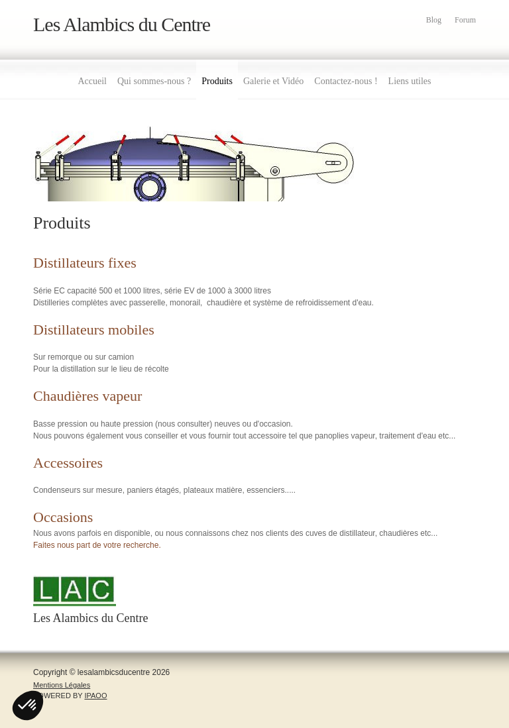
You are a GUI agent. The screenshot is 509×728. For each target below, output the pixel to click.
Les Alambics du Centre (121, 24)
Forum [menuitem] (465, 20)
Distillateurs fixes (85, 262)
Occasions (63, 517)
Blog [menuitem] (433, 20)
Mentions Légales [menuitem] (61, 685)
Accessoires (68, 462)
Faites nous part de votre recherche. (97, 545)
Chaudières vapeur (87, 396)
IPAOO (95, 696)
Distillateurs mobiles (93, 329)
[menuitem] (92, 79)
